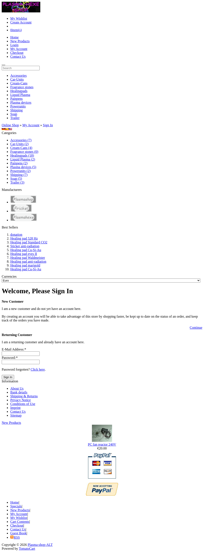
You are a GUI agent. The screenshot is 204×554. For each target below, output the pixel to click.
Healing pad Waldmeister (27, 257)
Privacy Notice (20, 400)
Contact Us (18, 56)
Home (14, 37)
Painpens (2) (18, 163)
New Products (20, 41)
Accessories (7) (21, 140)
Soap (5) (16, 178)
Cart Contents (19, 521)
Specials (16, 506)
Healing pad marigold (25, 265)
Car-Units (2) (19, 144)
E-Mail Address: (14, 349)
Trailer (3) (17, 182)
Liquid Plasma (20, 95)
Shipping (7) (18, 175)
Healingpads (18, 91)
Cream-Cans (18, 83)
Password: (10, 358)
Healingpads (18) (22, 155)
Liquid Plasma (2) (22, 159)
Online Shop (10, 125)
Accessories (18, 75)
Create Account (21, 22)
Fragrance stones (21, 87)
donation (16, 234)
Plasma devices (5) (23, 167)
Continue (196, 327)
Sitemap (15, 415)
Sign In (48, 125)
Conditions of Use (22, 404)
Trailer (15, 118)
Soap (13, 114)
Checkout (16, 53)
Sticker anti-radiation (24, 246)
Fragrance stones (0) (24, 151)
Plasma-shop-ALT (40, 545)
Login (14, 45)
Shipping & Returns (24, 396)
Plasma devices (20, 102)
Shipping (16, 110)
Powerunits (18, 106)
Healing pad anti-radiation (28, 261)
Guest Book (18, 533)
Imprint (15, 408)
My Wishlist (18, 18)
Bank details (18, 392)
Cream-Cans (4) (21, 148)
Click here (38, 369)
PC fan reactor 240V (102, 444)
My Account (18, 49)
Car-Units (17, 79)
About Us (17, 388)
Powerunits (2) (20, 171)
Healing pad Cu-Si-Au (25, 250)
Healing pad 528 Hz (24, 238)
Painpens (16, 98)
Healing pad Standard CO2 (28, 242)
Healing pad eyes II (23, 254)
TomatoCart (27, 548)
